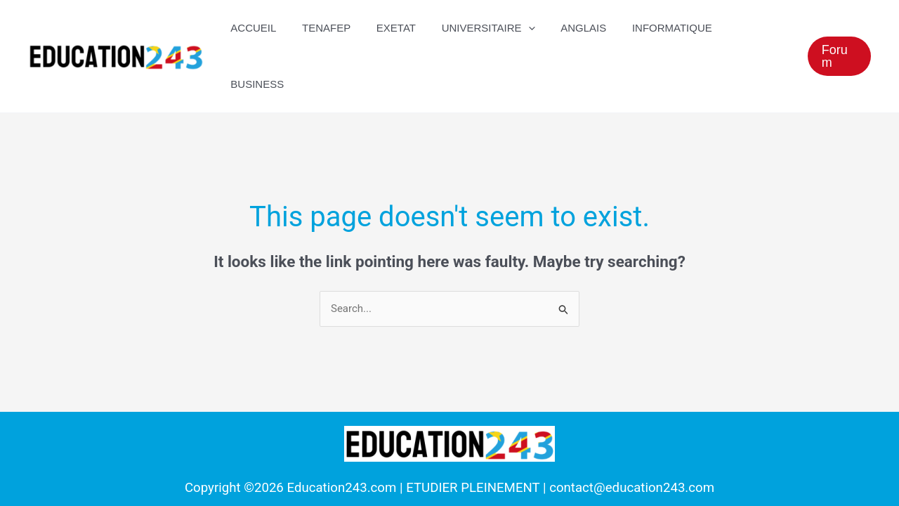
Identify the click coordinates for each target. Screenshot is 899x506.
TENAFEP (340, 28)
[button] (838, 28)
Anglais (583, 28)
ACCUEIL (272, 28)
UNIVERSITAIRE (492, 28)
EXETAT (405, 28)
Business (755, 28)
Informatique (667, 28)
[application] (532, 28)
